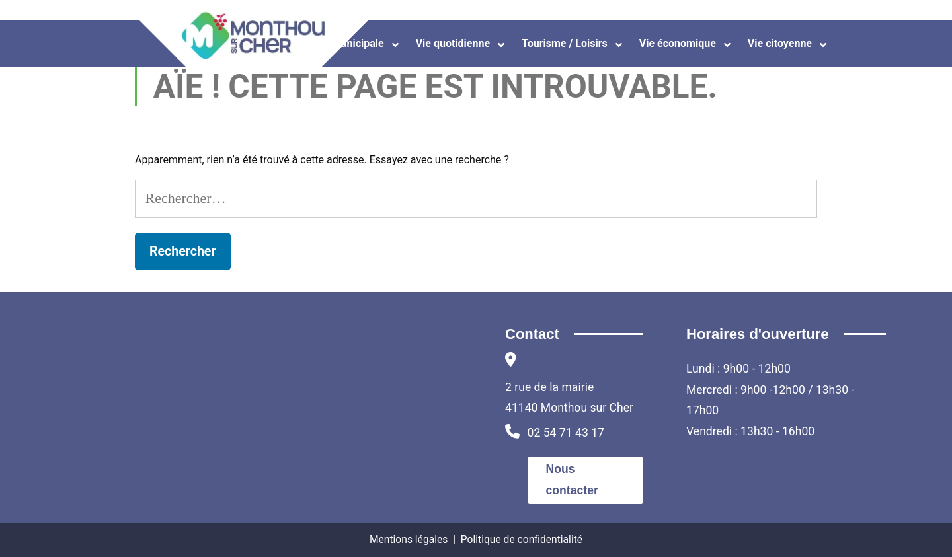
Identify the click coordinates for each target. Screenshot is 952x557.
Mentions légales (409, 539)
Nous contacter (572, 480)
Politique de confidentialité (521, 539)
